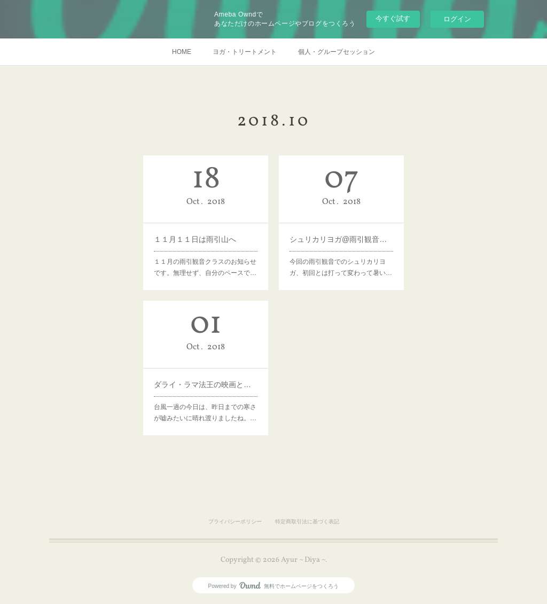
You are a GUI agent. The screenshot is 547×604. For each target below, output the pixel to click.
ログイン (457, 19)
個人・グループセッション (336, 52)
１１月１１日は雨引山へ (195, 239)
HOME (181, 52)
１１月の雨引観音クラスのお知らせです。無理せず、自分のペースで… (205, 267)
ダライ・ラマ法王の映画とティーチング (205, 384)
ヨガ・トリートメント (245, 52)
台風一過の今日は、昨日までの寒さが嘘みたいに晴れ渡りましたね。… (205, 412)
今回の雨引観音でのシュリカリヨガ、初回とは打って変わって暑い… (341, 266)
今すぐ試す (393, 18)
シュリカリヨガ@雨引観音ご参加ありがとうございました (341, 238)
